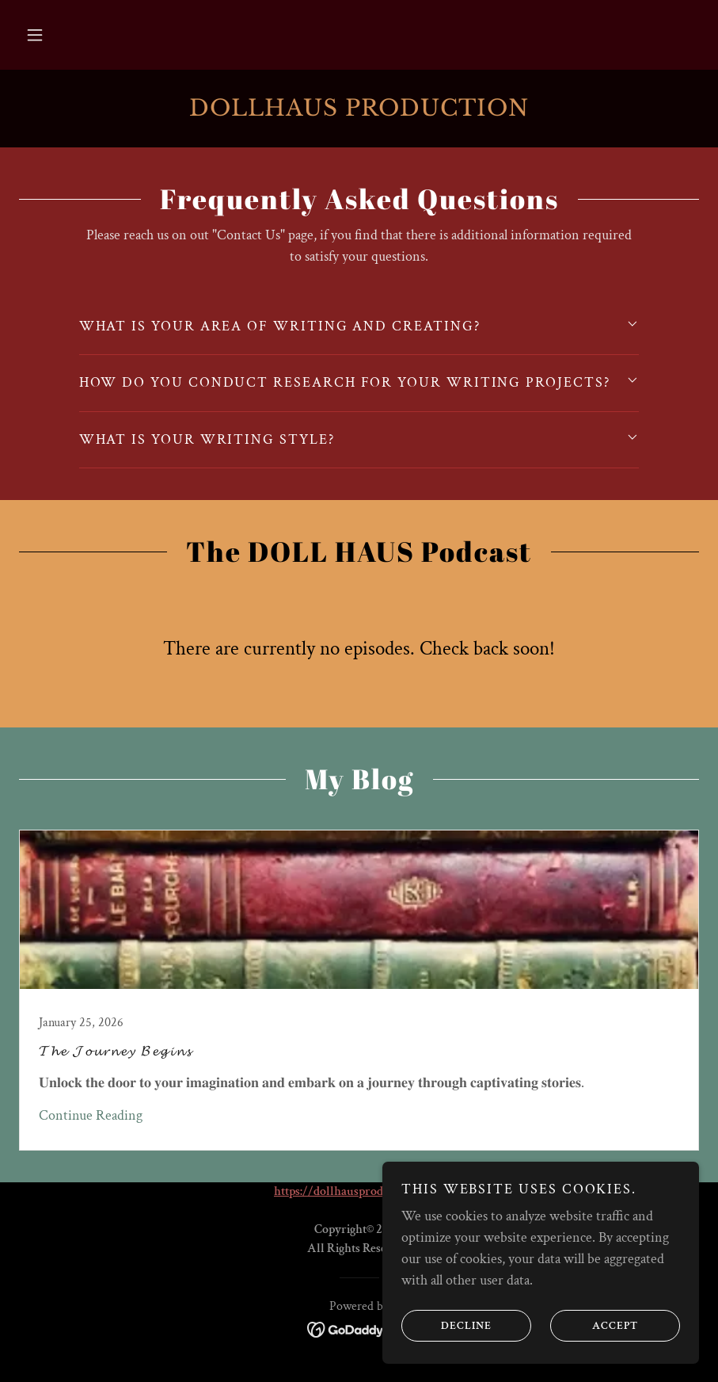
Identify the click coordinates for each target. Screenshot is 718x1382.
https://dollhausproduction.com (357, 1191)
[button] (35, 35)
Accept (594, 1325)
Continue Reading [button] (90, 1115)
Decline (446, 1325)
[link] (359, 111)
